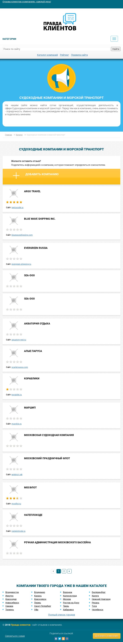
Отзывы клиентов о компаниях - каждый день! (27, 1)
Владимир (39, 592)
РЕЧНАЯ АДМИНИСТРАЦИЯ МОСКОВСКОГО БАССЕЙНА (57, 542)
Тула (94, 606)
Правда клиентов (20, 624)
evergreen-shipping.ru (21, 264)
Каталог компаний (47, 55)
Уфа (36, 609)
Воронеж (67, 592)
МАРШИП (30, 407)
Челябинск (97, 609)
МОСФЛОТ (30, 487)
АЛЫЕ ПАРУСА (33, 351)
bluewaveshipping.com (22, 235)
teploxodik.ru (17, 207)
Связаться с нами (15, 636)
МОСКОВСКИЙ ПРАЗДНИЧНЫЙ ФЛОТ (47, 458)
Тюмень (9, 609)
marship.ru (17, 424)
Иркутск (9, 595)
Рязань (95, 602)
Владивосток (12, 592)
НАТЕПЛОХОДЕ (33, 514)
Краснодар (11, 599)
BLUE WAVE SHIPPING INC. (39, 218)
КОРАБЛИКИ (31, 378)
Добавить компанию (36, 175)
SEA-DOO (29, 275)
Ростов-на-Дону (71, 602)
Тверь (66, 606)
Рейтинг (64, 55)
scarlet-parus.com (20, 367)
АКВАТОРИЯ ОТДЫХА (37, 323)
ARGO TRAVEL (32, 191)
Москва (67, 599)
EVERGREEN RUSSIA (36, 247)
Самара (9, 606)
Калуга (95, 595)
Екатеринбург (98, 592)
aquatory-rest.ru (19, 340)
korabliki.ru (17, 395)
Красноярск (40, 599)
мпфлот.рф (17, 474)
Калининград (70, 595)
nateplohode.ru (18, 531)
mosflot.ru (16, 504)
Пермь (37, 602)
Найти (115, 49)
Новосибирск (12, 602)
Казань (38, 595)
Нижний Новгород (101, 599)
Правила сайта (79, 55)
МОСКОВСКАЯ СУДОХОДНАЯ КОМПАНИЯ (49, 435)
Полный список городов (61, 614)
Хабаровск (68, 609)
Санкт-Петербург (42, 606)
